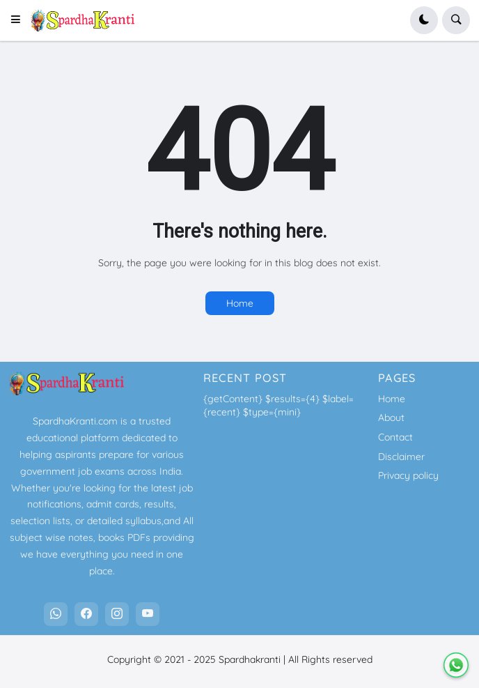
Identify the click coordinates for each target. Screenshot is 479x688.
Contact (395, 437)
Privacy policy (408, 475)
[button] (20, 20)
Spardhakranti (250, 659)
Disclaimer (401, 456)
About (391, 417)
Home (239, 303)
